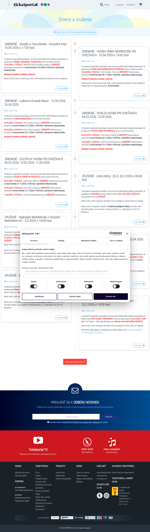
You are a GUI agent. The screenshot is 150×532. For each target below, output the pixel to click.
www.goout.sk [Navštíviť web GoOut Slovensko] (102, 475)
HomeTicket (60, 472)
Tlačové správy (81, 475)
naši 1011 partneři (35, 253)
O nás (37, 472)
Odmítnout (39, 297)
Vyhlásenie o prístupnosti (40, 507)
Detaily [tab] (61, 241)
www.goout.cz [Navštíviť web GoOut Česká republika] (102, 478)
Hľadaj (104, 4)
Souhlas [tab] (33, 241)
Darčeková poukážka (63, 478)
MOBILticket (60, 475)
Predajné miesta (41, 478)
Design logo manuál (42, 497)
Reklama (79, 481)
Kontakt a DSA (40, 481)
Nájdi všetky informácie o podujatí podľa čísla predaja (75, 32)
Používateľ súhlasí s (78, 422)
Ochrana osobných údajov (42, 492)
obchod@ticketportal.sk (24, 490)
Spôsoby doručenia (22, 472)
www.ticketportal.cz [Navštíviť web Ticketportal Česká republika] (103, 472)
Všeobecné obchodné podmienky (43, 486)
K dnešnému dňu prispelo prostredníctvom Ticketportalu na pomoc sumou (125, 495)
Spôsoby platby (21, 475)
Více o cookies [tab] (116, 241)
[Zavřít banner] (127, 233)
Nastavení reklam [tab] (88, 241)
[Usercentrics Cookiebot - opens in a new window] (111, 233)
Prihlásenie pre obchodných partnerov (43, 501)
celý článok (62, 88)
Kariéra (38, 475)
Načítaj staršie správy (75, 361)
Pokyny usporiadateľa (84, 478)
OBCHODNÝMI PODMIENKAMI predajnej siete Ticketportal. (81, 422)
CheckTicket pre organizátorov (123, 472)
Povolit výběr (75, 297)
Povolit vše (110, 297)
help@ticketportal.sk (22, 497)
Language (119, 4)
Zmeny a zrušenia (82, 472)
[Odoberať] (109, 417)
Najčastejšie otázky (22, 500)
